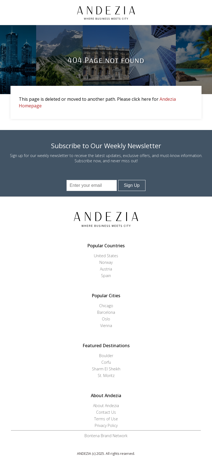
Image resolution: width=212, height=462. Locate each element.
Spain (106, 275)
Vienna (106, 325)
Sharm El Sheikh (106, 368)
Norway (106, 262)
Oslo (106, 319)
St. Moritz (106, 375)
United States (106, 255)
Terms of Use (106, 418)
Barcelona (106, 312)
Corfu (106, 362)
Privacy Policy (106, 425)
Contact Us (106, 412)
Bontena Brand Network (106, 435)
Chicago (106, 305)
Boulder (106, 355)
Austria (106, 269)
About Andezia (106, 405)
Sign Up (132, 185)
